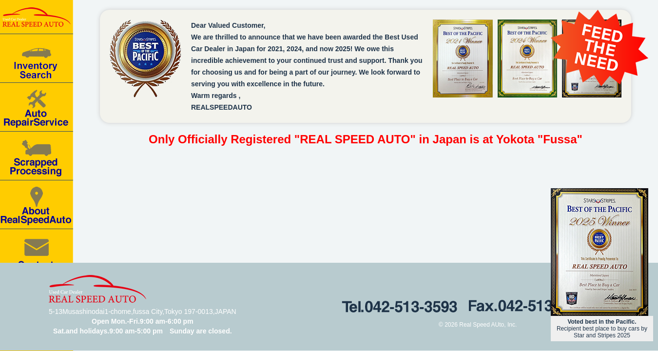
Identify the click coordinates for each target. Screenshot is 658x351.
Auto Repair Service (36, 107)
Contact (36, 253)
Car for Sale (36, 58)
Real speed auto (36, 17)
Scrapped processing (36, 156)
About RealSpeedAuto (36, 204)
